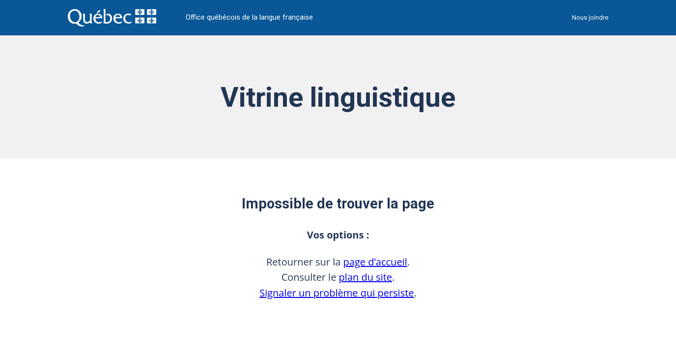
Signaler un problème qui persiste (336, 292)
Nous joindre (590, 17)
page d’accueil (375, 261)
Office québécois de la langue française (249, 17)
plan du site (366, 277)
